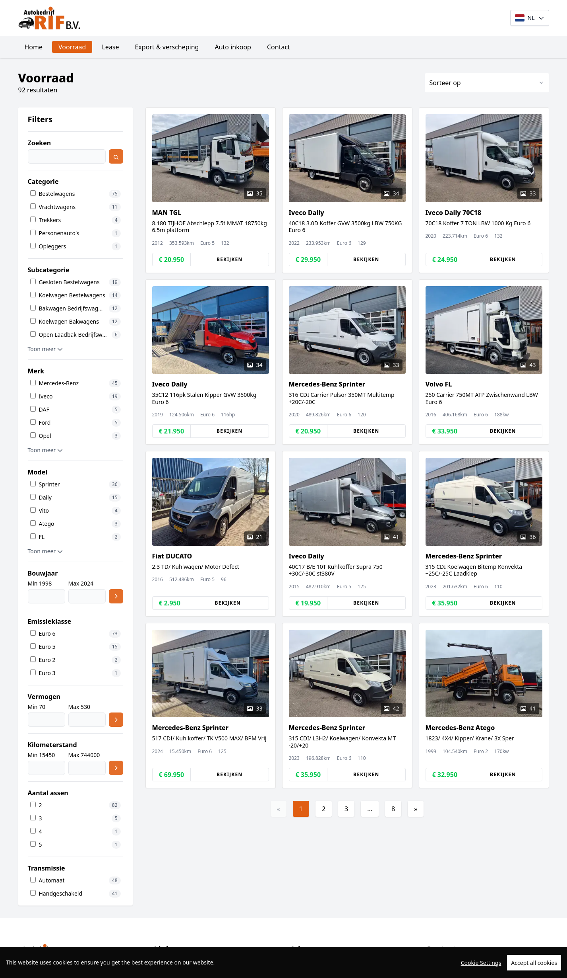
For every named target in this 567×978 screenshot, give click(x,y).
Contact (278, 47)
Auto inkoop (233, 47)
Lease (110, 47)
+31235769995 (457, 963)
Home (34, 47)
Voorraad (72, 47)
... (369, 808)
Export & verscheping (167, 47)
